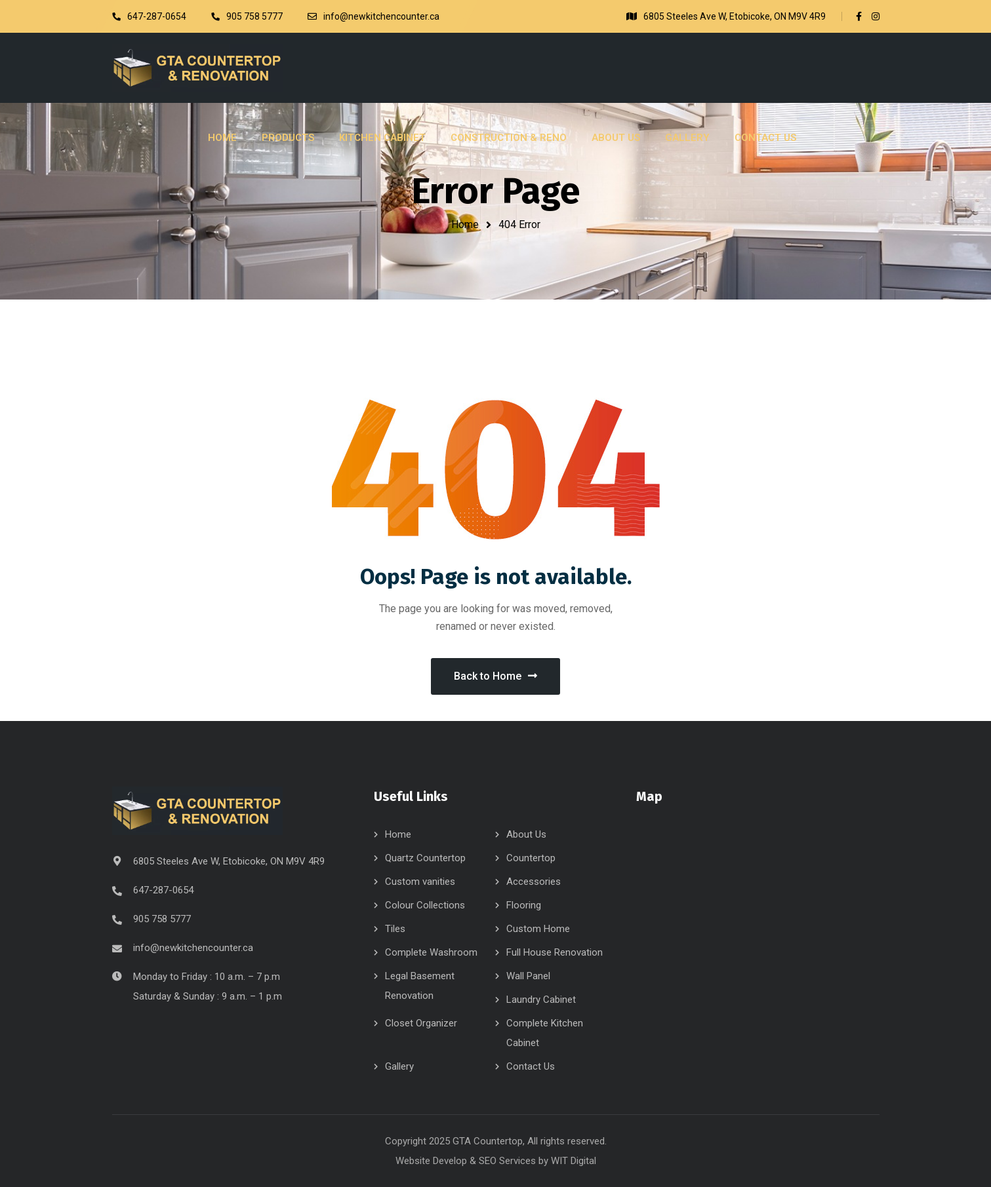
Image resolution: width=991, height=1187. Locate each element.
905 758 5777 (162, 919)
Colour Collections (425, 905)
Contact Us (530, 1066)
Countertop (531, 858)
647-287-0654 (163, 890)
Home (465, 224)
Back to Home (495, 676)
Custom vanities (420, 881)
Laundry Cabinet (541, 999)
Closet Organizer (421, 1023)
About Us (526, 834)
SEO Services (507, 1161)
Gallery (399, 1066)
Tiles (395, 929)
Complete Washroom (431, 952)
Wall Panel (528, 976)
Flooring (523, 905)
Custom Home (538, 929)
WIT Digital (573, 1161)
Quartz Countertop (425, 858)
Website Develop (431, 1161)
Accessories (533, 881)
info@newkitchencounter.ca (193, 948)
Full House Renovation (554, 952)
